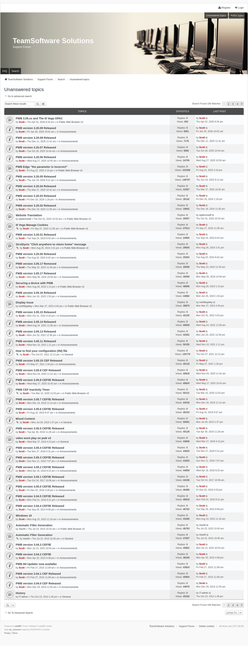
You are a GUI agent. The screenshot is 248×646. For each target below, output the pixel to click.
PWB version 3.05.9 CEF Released (38, 370)
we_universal (14, 630)
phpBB (18, 626)
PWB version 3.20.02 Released (36, 205)
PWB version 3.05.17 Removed (36, 263)
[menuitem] (7, 633)
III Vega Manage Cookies (32, 225)
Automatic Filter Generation (34, 525)
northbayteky (25, 306)
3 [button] (232, 104)
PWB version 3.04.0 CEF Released (38, 583)
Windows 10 (24, 515)
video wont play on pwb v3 (33, 438)
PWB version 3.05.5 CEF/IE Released (40, 428)
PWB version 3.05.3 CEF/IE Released (40, 457)
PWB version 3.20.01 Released (36, 234)
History (20, 593)
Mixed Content (25, 418)
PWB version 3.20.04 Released (36, 186)
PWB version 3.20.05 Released (36, 176)
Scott (22, 122)
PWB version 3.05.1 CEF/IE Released (40, 476)
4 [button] (237, 104)
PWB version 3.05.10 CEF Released (39, 360)
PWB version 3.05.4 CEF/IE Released (40, 447)
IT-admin (23, 596)
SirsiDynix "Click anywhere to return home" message (51, 244)
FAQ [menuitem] (4, 71)
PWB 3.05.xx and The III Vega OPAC (39, 118)
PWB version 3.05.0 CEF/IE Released (40, 486)
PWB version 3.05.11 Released (36, 341)
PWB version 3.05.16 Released (36, 292)
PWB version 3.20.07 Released (36, 147)
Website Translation (29, 215)
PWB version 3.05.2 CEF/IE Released (40, 467)
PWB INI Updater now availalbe (36, 564)
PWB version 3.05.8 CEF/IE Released (40, 380)
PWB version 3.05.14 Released (36, 321)
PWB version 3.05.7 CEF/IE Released (40, 399)
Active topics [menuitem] (237, 15)
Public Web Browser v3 (71, 122)
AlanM (22, 529)
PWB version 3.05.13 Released (36, 331)
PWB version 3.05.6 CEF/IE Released (40, 409)
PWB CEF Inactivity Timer (33, 389)
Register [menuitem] (224, 7)
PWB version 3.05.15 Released (36, 312)
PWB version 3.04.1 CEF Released (38, 573)
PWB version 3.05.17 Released (36, 273)
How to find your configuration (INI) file (41, 350)
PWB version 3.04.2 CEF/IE (33, 554)
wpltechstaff (25, 219)
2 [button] (228, 104)
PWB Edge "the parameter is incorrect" (41, 166)
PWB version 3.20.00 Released (36, 254)
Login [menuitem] (239, 7)
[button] (242, 104)
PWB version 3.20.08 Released (36, 137)
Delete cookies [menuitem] (206, 626)
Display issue (25, 302)
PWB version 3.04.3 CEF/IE (33, 544)
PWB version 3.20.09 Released (36, 128)
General (69, 354)
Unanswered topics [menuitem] (216, 15)
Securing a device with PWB (34, 283)
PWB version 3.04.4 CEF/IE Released (40, 505)
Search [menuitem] (15, 71)
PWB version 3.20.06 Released (36, 157)
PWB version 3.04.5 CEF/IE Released (40, 496)
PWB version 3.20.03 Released (36, 195)
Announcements (67, 131)
